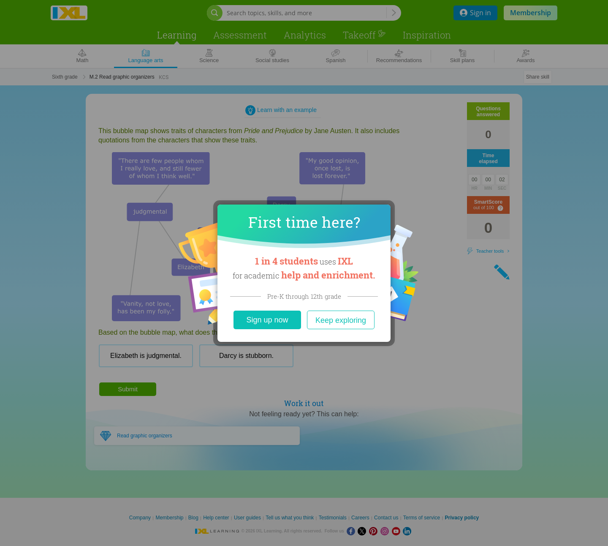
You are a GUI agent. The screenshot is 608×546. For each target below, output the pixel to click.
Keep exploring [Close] (340, 320)
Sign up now (267, 320)
